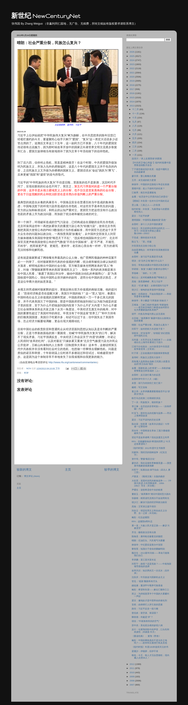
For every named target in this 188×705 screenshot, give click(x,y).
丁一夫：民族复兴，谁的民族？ (147, 402)
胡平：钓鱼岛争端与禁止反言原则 (148, 314)
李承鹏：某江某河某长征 (144, 560)
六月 (134, 134)
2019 (132, 81)
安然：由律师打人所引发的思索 (147, 604)
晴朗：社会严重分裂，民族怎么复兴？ (150, 325)
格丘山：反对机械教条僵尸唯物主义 (149, 277)
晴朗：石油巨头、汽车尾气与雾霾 (148, 540)
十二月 (135, 109)
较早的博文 (111, 469)
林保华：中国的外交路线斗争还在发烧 (150, 184)
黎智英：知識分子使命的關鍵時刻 (148, 549)
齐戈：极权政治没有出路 (144, 532)
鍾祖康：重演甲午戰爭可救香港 (147, 585)
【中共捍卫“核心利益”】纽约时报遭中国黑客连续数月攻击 (151, 164)
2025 (132, 56)
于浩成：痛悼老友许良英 (144, 237)
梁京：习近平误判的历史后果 (146, 420)
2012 (132, 664)
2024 (132, 60)
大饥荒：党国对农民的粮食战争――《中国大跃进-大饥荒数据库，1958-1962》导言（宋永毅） (151, 483)
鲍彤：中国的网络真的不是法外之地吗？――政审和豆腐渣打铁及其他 (149, 641)
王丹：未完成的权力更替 (144, 180)
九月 (134, 122)
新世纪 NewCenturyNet (45, 16)
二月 (134, 151)
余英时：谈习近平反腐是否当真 (147, 257)
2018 (132, 85)
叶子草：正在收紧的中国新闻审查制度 (150, 353)
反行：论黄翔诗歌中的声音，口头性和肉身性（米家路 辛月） (150, 630)
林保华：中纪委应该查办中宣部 (147, 545)
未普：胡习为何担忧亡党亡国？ (147, 383)
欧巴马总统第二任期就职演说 (146, 398)
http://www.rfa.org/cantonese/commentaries (72, 362)
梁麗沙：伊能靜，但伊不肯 (145, 651)
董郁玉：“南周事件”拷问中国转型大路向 (151, 494)
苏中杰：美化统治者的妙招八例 (147, 625)
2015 (132, 97)
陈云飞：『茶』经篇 (142, 242)
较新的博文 (24, 469)
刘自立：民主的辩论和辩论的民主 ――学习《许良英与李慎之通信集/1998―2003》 (151, 231)
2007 (132, 685)
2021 (132, 72)
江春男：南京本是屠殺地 (144, 192)
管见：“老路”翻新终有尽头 (144, 581)
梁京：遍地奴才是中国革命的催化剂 (149, 600)
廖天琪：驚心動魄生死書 (144, 176)
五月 (134, 138)
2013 (132, 106)
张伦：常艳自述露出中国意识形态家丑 (150, 265)
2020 (132, 77)
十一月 (135, 113)
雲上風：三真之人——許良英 (146, 205)
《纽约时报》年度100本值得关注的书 (150, 647)
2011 (132, 668)
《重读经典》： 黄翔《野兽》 (146, 636)
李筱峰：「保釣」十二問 (144, 273)
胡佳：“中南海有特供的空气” (146, 621)
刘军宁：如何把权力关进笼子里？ (148, 329)
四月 (134, 142)
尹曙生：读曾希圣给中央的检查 (147, 490)
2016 (132, 93)
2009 (132, 676)
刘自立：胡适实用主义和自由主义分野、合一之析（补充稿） (149, 511)
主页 (68, 469)
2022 (132, 68)
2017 (132, 89)
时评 (26, 373)
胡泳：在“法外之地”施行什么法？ (148, 261)
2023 (132, 64)
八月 (134, 126)
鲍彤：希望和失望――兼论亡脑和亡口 (150, 589)
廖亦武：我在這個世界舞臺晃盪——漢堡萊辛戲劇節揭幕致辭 (151, 464)
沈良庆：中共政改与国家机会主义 (148, 577)
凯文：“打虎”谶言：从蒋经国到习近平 (150, 285)
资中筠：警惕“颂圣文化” (143, 459)
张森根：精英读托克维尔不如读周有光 (150, 498)
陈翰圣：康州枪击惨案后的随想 (147, 536)
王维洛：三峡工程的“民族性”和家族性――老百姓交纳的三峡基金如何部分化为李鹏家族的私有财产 (150, 307)
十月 (134, 118)
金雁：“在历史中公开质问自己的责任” (150, 197)
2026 (132, 52)
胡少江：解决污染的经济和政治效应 (149, 502)
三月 (134, 146)
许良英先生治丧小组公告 (144, 246)
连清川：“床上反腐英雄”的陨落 (147, 158)
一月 (134, 155)
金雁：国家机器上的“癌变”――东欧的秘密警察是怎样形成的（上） (151, 369)
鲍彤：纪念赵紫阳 (140, 517)
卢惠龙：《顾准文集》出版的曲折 (148, 476)
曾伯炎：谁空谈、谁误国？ (145, 613)
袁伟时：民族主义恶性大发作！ (147, 357)
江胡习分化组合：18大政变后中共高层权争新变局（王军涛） (150, 347)
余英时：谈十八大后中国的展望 (147, 224)
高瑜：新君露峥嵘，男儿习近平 (147, 281)
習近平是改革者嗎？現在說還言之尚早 (150, 437)
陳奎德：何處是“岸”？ (142, 617)
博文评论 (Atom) (32, 476)
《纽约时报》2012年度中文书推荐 (148, 448)
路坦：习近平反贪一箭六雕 (145, 609)
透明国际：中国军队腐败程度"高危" (149, 220)
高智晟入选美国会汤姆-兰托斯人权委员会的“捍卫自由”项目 (151, 362)
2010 (132, 672)
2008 (132, 680)
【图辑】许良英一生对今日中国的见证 (150, 201)
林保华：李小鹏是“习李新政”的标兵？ (150, 300)
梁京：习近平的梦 (140, 216)
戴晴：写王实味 (139, 387)
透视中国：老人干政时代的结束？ (148, 188)
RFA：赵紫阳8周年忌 (142, 521)
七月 (134, 130)
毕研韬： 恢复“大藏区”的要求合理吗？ (150, 269)
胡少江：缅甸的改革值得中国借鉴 (148, 290)
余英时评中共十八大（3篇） (145, 379)
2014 (132, 101)
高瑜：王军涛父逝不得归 (144, 506)
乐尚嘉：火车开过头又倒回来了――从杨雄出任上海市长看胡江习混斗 (151, 341)
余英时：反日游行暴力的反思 (146, 375)
